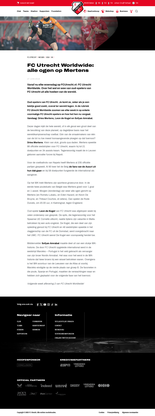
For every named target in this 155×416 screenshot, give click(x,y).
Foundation (37, 321)
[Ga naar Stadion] (34, 11)
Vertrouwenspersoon (64, 334)
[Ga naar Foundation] (56, 11)
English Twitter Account (65, 338)
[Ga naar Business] (122, 11)
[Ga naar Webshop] (107, 11)
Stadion (20, 329)
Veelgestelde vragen (64, 321)
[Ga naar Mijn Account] (131, 11)
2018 (47, 57)
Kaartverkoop (38, 325)
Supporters (22, 334)
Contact (58, 325)
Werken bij (59, 329)
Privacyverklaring (113, 412)
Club (19, 321)
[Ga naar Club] (19, 11)
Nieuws (41, 57)
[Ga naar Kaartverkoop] (91, 11)
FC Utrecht (31, 57)
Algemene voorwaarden (130, 412)
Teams (19, 325)
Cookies (101, 412)
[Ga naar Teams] (26, 11)
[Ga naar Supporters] (44, 11)
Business (36, 329)
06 (52, 57)
